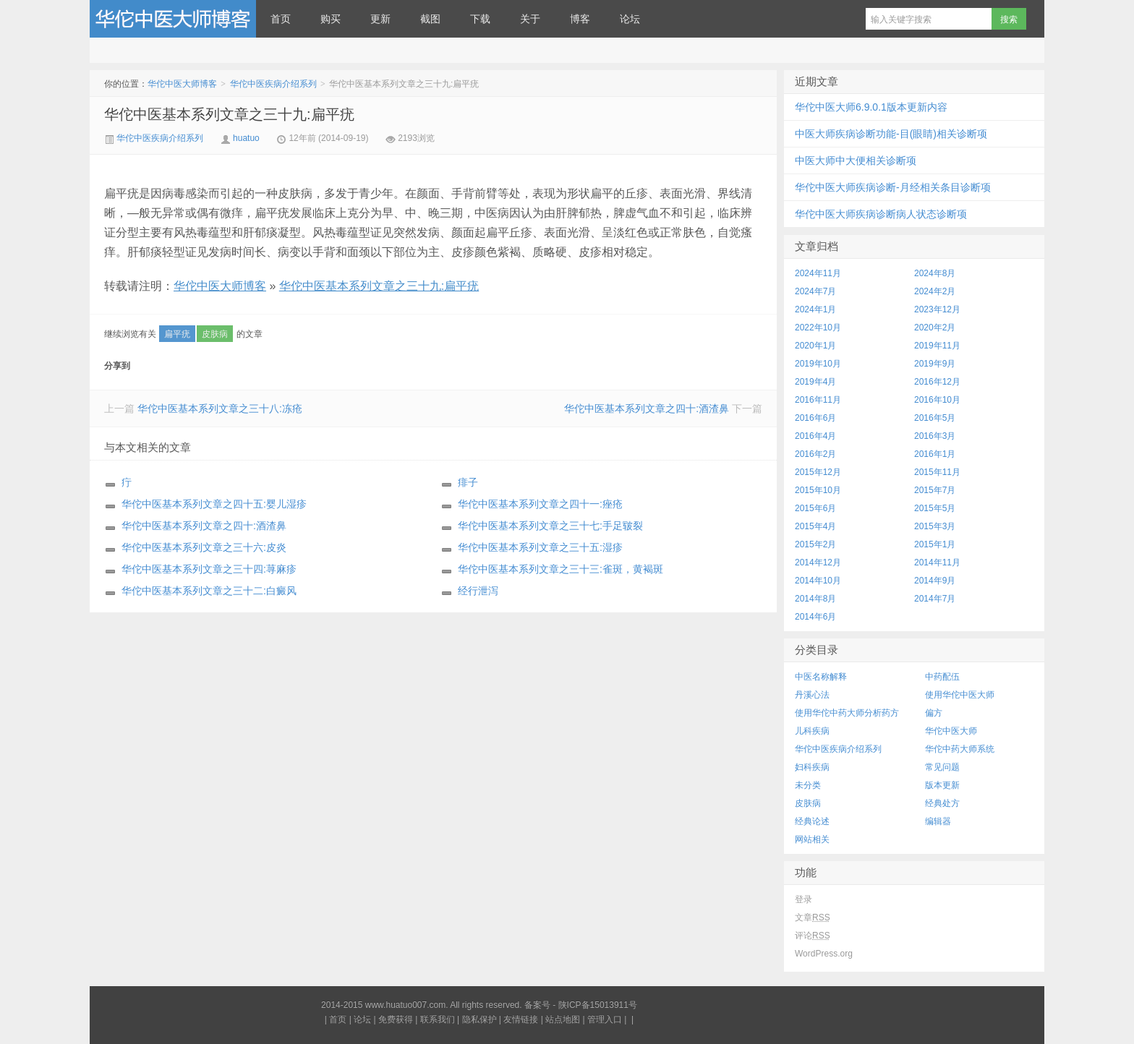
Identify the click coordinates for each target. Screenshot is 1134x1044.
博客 (580, 19)
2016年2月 (815, 454)
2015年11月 (937, 472)
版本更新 (942, 785)
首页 (280, 19)
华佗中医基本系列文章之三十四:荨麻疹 (209, 569)
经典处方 (942, 803)
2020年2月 (934, 327)
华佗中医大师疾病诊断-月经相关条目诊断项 (893, 187)
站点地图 (562, 1019)
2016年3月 (934, 436)
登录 (803, 899)
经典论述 (812, 821)
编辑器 (938, 821)
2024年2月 (934, 291)
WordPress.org (824, 954)
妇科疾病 (812, 767)
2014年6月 (815, 617)
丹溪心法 (812, 695)
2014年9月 (934, 581)
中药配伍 (942, 677)
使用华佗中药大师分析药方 (847, 713)
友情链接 (520, 1019)
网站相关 (812, 839)
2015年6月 (815, 508)
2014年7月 (934, 599)
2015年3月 (934, 526)
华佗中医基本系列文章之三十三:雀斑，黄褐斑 (560, 569)
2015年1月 (934, 544)
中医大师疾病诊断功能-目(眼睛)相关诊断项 (891, 134)
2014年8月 (815, 599)
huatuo (246, 138)
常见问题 (942, 767)
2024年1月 (815, 309)
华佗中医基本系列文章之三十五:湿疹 (540, 547)
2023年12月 (937, 309)
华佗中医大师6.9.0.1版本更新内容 (871, 107)
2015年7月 (934, 490)
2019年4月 (815, 382)
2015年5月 (934, 508)
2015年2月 (815, 544)
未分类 (808, 785)
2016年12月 (937, 382)
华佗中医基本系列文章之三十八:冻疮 (219, 408)
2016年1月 (934, 454)
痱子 (468, 482)
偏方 (933, 713)
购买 (330, 19)
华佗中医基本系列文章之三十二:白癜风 (209, 590)
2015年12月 (818, 472)
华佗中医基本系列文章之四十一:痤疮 (540, 504)
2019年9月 (934, 364)
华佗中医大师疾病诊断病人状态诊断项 (881, 214)
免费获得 (395, 1019)
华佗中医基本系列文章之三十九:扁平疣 (229, 114)
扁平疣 (177, 334)
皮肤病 (215, 334)
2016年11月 (818, 400)
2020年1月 (815, 346)
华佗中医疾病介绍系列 (273, 84)
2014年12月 (818, 562)
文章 (812, 917)
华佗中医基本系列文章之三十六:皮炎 (204, 547)
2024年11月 (818, 273)
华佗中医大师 (951, 731)
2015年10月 (818, 490)
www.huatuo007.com (405, 1005)
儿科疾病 (812, 731)
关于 (530, 19)
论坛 (630, 19)
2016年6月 (815, 418)
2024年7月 (815, 291)
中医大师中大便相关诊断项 (855, 160)
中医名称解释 (821, 677)
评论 (812, 935)
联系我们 (437, 1019)
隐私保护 (479, 1019)
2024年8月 (934, 273)
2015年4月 (815, 526)
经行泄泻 (478, 590)
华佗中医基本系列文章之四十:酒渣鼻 (646, 408)
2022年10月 (818, 327)
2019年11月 (937, 346)
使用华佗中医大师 (959, 695)
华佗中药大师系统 (959, 749)
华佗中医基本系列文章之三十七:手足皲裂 (550, 525)
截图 (430, 19)
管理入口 (604, 1019)
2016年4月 (815, 436)
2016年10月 (937, 400)
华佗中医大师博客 (173, 19)
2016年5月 (934, 418)
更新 (380, 19)
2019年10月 (818, 364)
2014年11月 (937, 562)
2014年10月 (818, 581)
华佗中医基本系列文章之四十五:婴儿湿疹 (214, 504)
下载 (480, 19)
